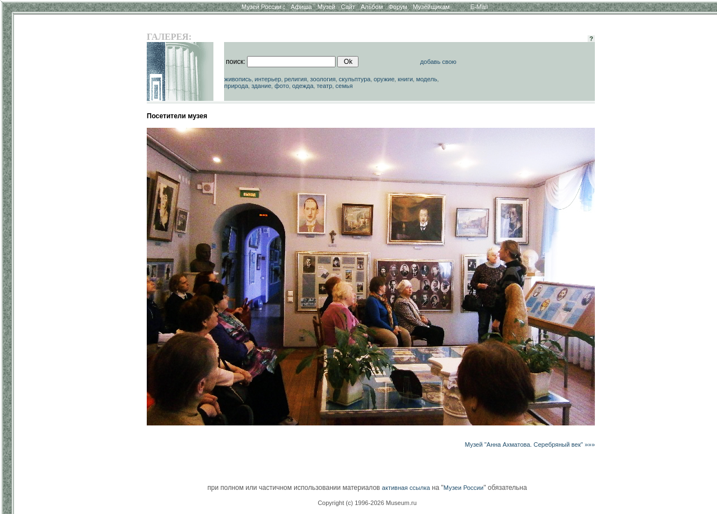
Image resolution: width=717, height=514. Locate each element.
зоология (323, 79)
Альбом (372, 6)
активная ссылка (406, 487)
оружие (384, 79)
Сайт (348, 6)
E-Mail (479, 6)
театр (324, 85)
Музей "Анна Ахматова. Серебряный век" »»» (530, 444)
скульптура (355, 79)
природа (236, 85)
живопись (238, 79)
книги (405, 79)
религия (295, 79)
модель (426, 79)
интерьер (268, 79)
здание (262, 85)
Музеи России (263, 6)
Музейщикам (431, 6)
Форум (397, 6)
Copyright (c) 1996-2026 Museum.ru (367, 502)
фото (281, 85)
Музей (327, 6)
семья (344, 85)
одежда (302, 85)
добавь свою (438, 61)
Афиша (301, 6)
